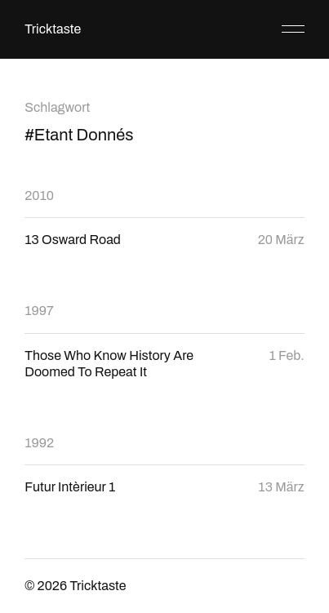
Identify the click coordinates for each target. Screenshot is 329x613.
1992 (39, 443)
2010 (39, 195)
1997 (39, 311)
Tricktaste (52, 29)
